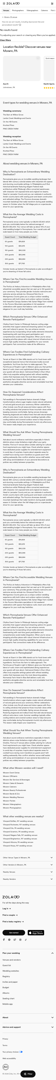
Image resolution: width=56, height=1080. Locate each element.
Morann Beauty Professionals (14, 790)
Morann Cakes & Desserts (13, 783)
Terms (5, 1045)
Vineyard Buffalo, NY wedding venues (18, 821)
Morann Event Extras (11, 773)
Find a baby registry (13, 921)
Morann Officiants (10, 776)
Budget (6, 987)
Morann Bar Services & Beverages (16, 780)
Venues (6, 10)
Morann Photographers (12, 808)
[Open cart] (52, 3)
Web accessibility (9, 1058)
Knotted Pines (8, 125)
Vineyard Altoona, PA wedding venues (18, 842)
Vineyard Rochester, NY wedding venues (19, 825)
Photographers (18, 10)
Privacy (5, 1039)
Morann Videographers (12, 804)
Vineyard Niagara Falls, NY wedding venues (20, 835)
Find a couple (10, 915)
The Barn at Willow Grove (13, 115)
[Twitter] (16, 941)
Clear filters (5, 40)
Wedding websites (11, 971)
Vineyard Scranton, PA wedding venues (18, 832)
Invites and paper (10, 982)
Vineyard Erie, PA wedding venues (16, 828)
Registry (6, 976)
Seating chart (8, 998)
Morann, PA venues (9, 17)
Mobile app (8, 1004)
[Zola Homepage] (13, 4)
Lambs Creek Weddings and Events (17, 118)
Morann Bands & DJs (11, 794)
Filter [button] (28, 1073)
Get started (13, 933)
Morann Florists (9, 801)
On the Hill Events (10, 122)
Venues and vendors (12, 960)
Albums (6, 993)
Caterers (44, 10)
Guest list (7, 965)
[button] (38, 58)
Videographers (32, 10)
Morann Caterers (9, 787)
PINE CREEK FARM (10, 129)
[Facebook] (5, 941)
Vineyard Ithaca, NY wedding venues (17, 846)
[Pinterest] (11, 941)
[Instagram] (22, 941)
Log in (7, 908)
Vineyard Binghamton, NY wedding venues (20, 839)
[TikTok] (27, 941)
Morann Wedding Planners (13, 797)
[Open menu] (4, 3)
